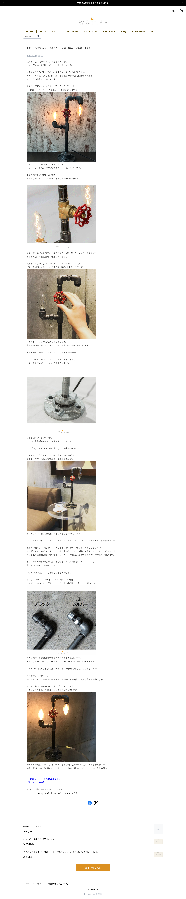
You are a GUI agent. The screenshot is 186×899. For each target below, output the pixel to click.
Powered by (93, 894)
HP (30, 793)
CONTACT (109, 31)
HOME (30, 31)
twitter (56, 793)
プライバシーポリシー (34, 884)
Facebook (70, 793)
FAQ (123, 31)
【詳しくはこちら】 (36, 782)
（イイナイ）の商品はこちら (47, 779)
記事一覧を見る (93, 867)
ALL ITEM (72, 31)
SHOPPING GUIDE (143, 31)
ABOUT (56, 31)
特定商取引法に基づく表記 (58, 884)
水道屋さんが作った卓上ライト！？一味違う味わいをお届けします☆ (59, 48)
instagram (42, 793)
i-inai (31, 779)
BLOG (42, 31)
